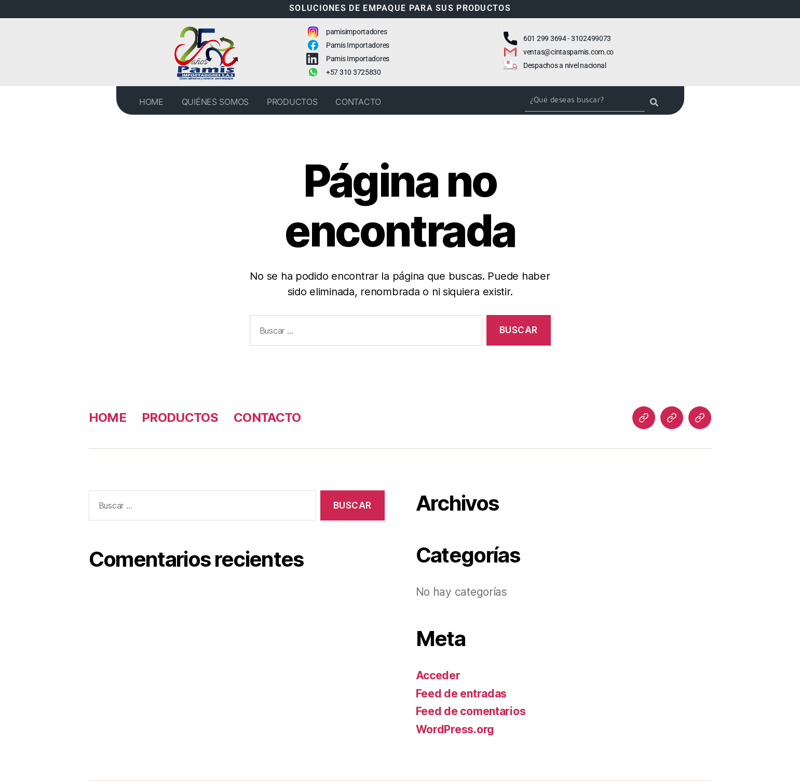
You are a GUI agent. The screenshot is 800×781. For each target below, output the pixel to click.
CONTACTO (358, 102)
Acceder (438, 675)
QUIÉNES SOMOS (215, 102)
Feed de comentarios (471, 711)
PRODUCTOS (292, 102)
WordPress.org (455, 729)
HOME (151, 102)
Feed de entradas (461, 693)
